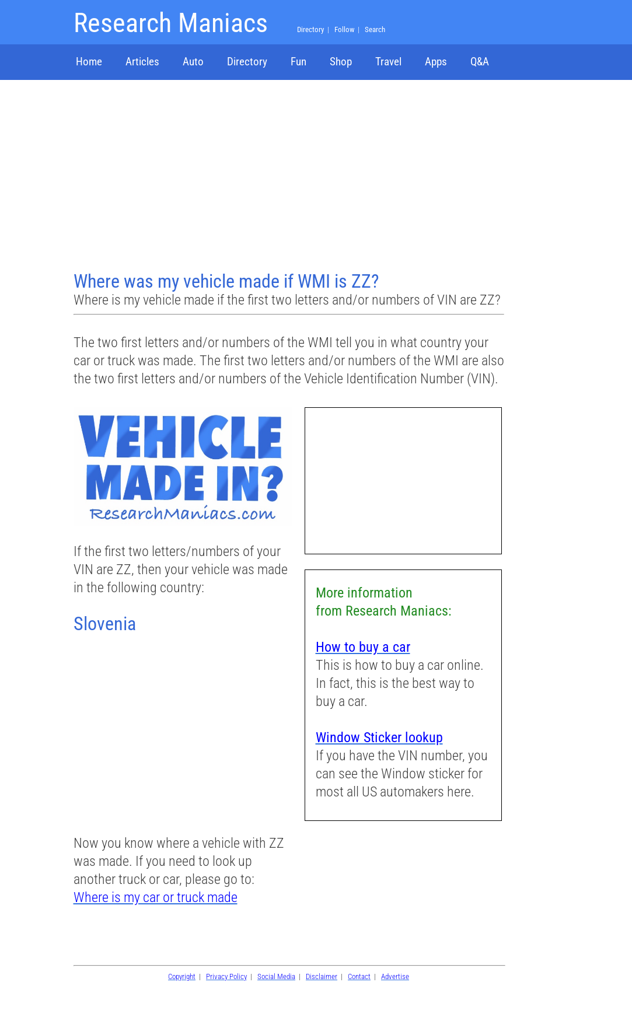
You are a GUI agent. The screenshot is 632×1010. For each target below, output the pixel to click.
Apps (436, 61)
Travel (388, 61)
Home (89, 61)
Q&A (479, 61)
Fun (298, 61)
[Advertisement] (289, 176)
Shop (341, 61)
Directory (247, 61)
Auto (193, 61)
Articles (142, 61)
